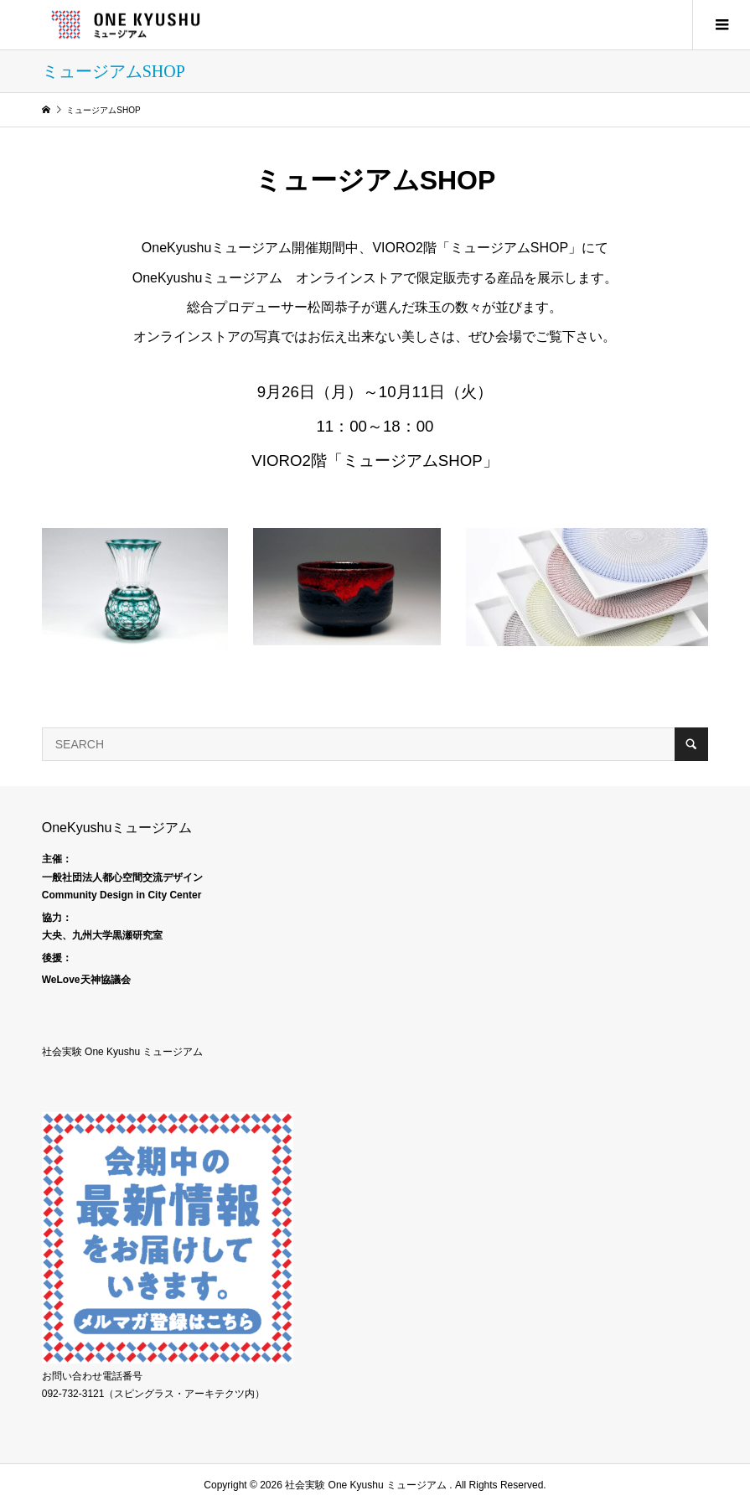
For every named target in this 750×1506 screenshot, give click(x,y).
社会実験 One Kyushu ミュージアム (123, 1052)
